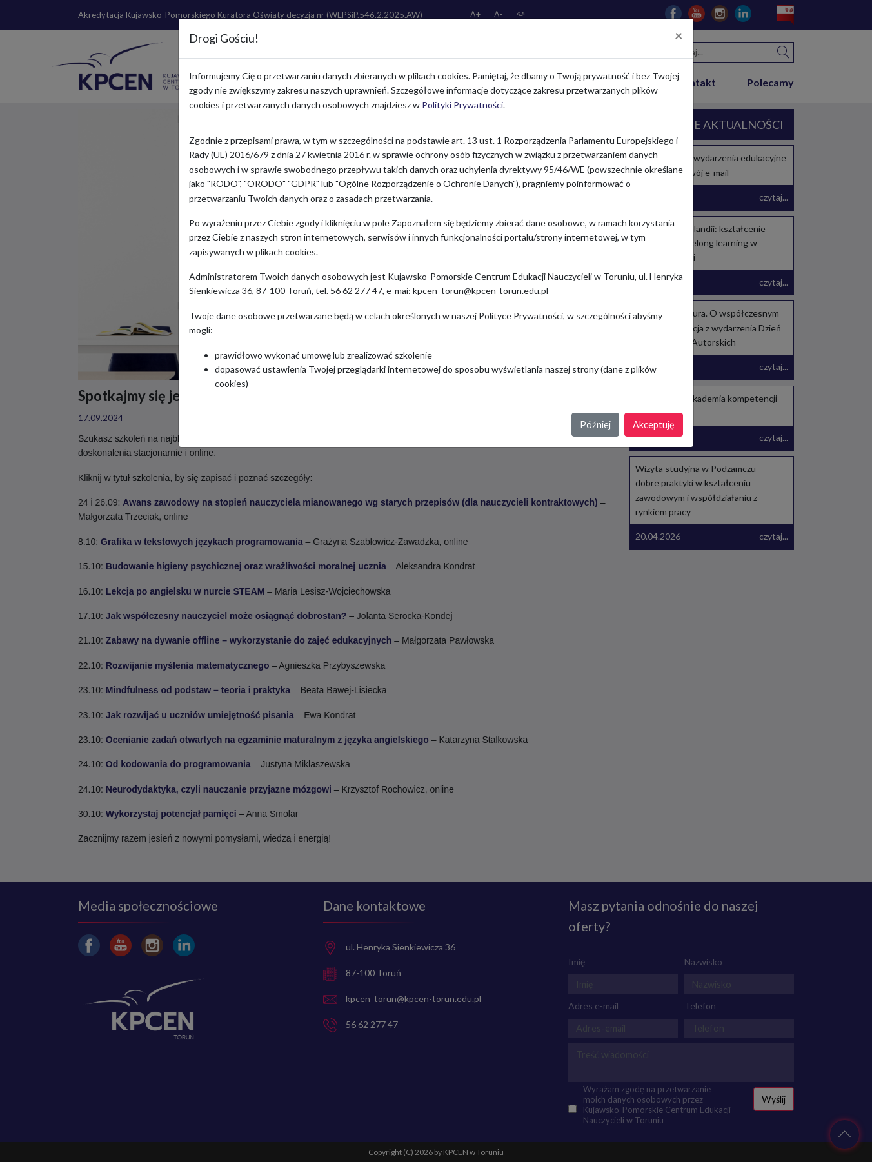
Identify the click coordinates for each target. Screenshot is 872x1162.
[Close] (678, 36)
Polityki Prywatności (462, 104)
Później (595, 424)
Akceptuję (654, 424)
